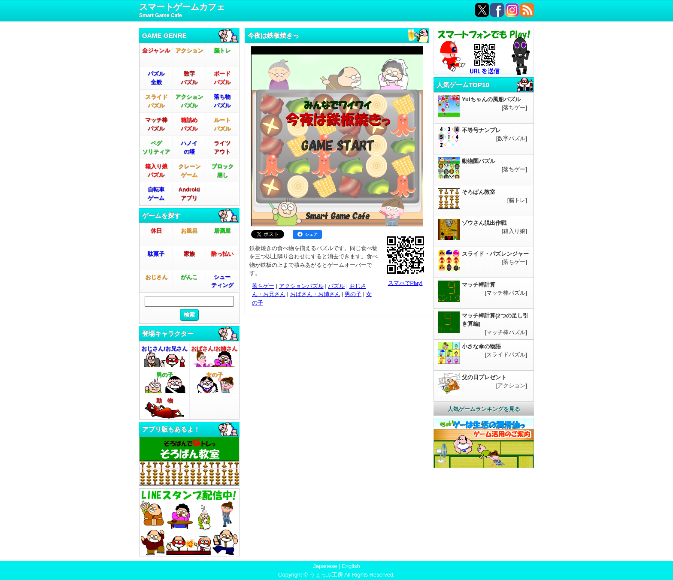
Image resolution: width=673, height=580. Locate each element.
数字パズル (189, 77)
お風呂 (189, 230)
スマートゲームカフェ (182, 11)
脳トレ (222, 50)
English (351, 566)
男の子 (164, 375)
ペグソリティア (156, 147)
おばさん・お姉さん (315, 294)
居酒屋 (222, 230)
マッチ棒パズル (156, 124)
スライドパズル (156, 101)
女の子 (214, 375)
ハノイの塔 (189, 147)
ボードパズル (222, 77)
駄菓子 (156, 254)
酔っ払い (222, 254)
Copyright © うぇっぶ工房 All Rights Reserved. (336, 574)
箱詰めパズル (189, 124)
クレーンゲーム (189, 170)
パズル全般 (156, 77)
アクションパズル (189, 101)
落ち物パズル (222, 101)
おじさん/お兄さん (164, 348)
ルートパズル (222, 124)
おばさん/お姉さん (214, 348)
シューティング (222, 281)
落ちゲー (263, 286)
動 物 (164, 400)
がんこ (189, 277)
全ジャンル (156, 50)
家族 (189, 254)
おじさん (156, 277)
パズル (336, 286)
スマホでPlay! (405, 283)
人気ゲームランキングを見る (484, 409)
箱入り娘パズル (156, 170)
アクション (189, 50)
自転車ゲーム (156, 193)
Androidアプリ (189, 193)
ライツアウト (222, 147)
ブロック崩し (222, 170)
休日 (156, 230)
